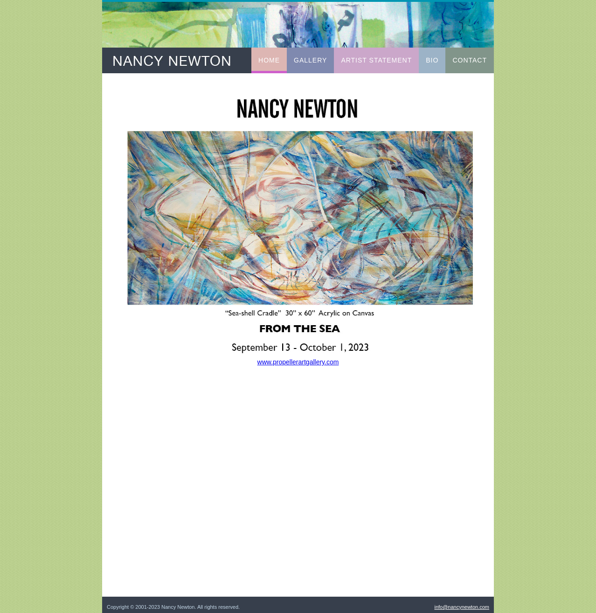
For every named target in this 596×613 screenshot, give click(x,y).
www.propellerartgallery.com (298, 362)
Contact (469, 60)
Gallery (310, 60)
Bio (432, 60)
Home (269, 60)
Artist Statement (376, 60)
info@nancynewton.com (461, 607)
